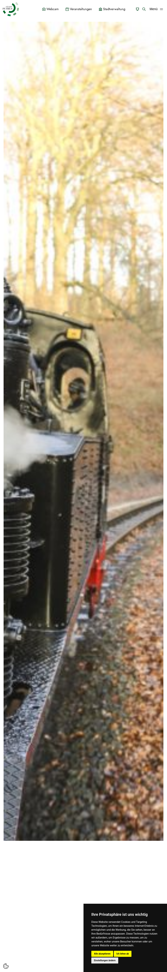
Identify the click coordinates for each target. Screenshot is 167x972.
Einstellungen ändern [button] (105, 960)
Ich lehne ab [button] (122, 953)
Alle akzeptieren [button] (102, 953)
